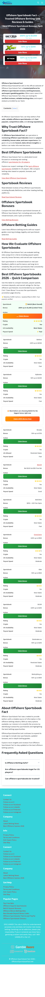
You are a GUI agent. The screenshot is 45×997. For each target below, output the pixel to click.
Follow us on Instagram (12, 812)
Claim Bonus (22, 351)
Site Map (6, 842)
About (5, 821)
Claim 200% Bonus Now (22, 419)
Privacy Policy (8, 835)
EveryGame (38, 534)
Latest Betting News (11, 823)
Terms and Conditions (11, 837)
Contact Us (7, 799)
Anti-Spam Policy (9, 840)
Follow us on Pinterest (12, 810)
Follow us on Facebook (12, 804)
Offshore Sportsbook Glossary (14, 918)
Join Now (22, 41)
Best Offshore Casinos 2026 (13, 826)
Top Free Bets (8, 903)
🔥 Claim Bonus (22, 316)
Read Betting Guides (9, 239)
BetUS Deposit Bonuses (12, 908)
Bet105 (39, 465)
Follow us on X (8, 802)
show (14, 108)
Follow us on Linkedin (11, 807)
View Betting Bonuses (10, 220)
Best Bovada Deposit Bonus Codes (16, 913)
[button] (22, 762)
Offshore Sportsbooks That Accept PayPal (19, 916)
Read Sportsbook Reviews (12, 197)
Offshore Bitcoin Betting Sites (14, 911)
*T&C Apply (28, 38)
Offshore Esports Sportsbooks (14, 906)
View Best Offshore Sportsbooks (14, 178)
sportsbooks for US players (19, 162)
